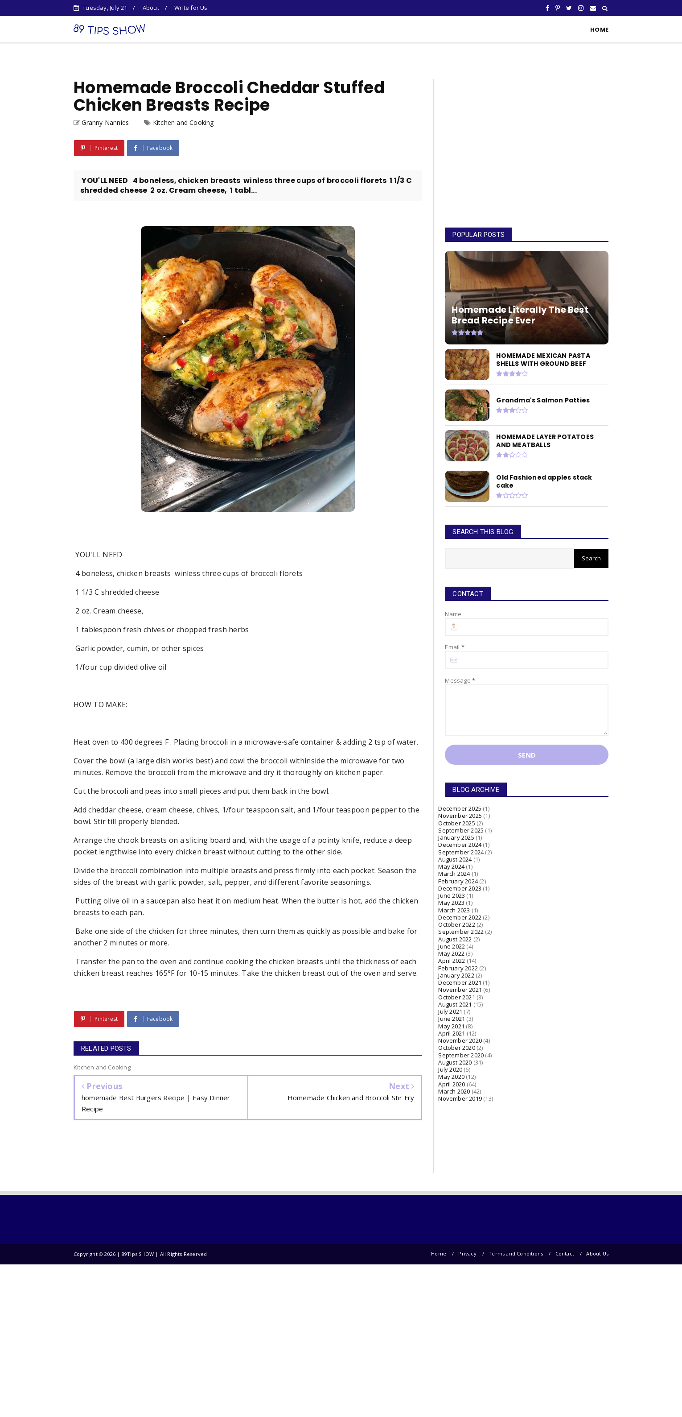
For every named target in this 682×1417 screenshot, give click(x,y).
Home (438, 1253)
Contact (564, 1253)
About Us (597, 1253)
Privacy (467, 1253)
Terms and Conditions (516, 1253)
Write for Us (190, 8)
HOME (599, 29)
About (151, 8)
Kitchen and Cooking (183, 122)
